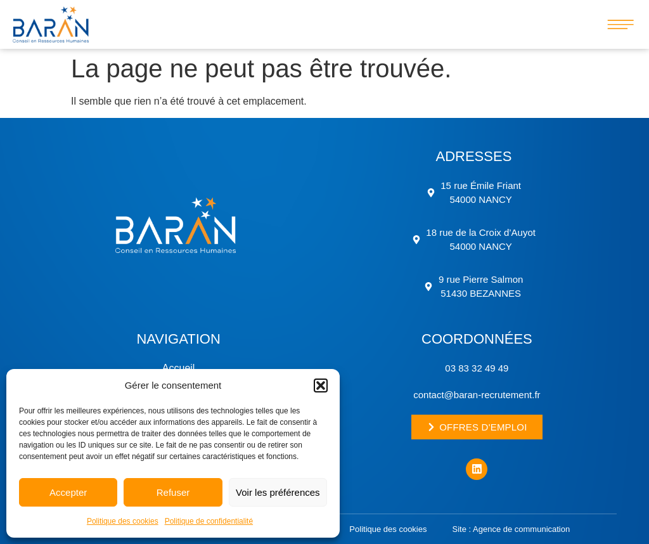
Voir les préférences (278, 492)
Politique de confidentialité (209, 521)
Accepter (68, 492)
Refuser (173, 492)
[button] (320, 385)
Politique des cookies (122, 521)
